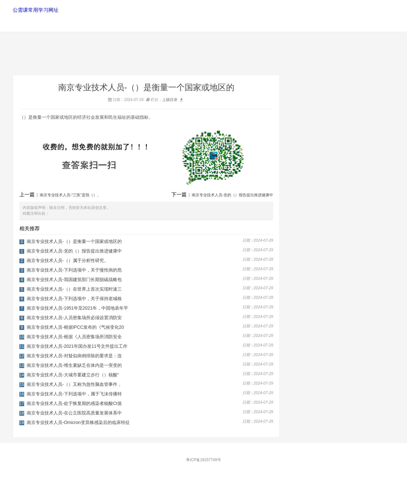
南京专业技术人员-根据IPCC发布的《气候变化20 (75, 327)
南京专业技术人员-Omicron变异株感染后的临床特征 (78, 422)
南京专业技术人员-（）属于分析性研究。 (67, 260)
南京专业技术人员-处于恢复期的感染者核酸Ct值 (74, 403)
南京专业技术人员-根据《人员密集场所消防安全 (74, 336)
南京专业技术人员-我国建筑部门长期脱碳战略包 (74, 279)
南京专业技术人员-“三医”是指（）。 (70, 195)
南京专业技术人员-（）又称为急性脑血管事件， (74, 384)
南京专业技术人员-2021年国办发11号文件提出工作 (77, 346)
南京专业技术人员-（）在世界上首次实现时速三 (74, 289)
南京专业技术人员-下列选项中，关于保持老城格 (74, 298)
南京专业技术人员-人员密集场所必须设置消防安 (74, 317)
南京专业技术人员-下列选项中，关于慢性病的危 (74, 269)
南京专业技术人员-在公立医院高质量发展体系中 (74, 412)
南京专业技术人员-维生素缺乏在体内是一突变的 (74, 365)
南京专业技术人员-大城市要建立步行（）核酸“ (73, 374)
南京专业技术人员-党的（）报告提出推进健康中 (232, 195)
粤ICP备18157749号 (203, 460)
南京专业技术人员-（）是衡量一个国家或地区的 (74, 241)
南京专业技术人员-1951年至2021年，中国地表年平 (77, 308)
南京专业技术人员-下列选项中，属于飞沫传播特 (74, 393)
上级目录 (169, 99)
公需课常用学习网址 (35, 10)
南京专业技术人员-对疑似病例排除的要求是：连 (74, 355)
